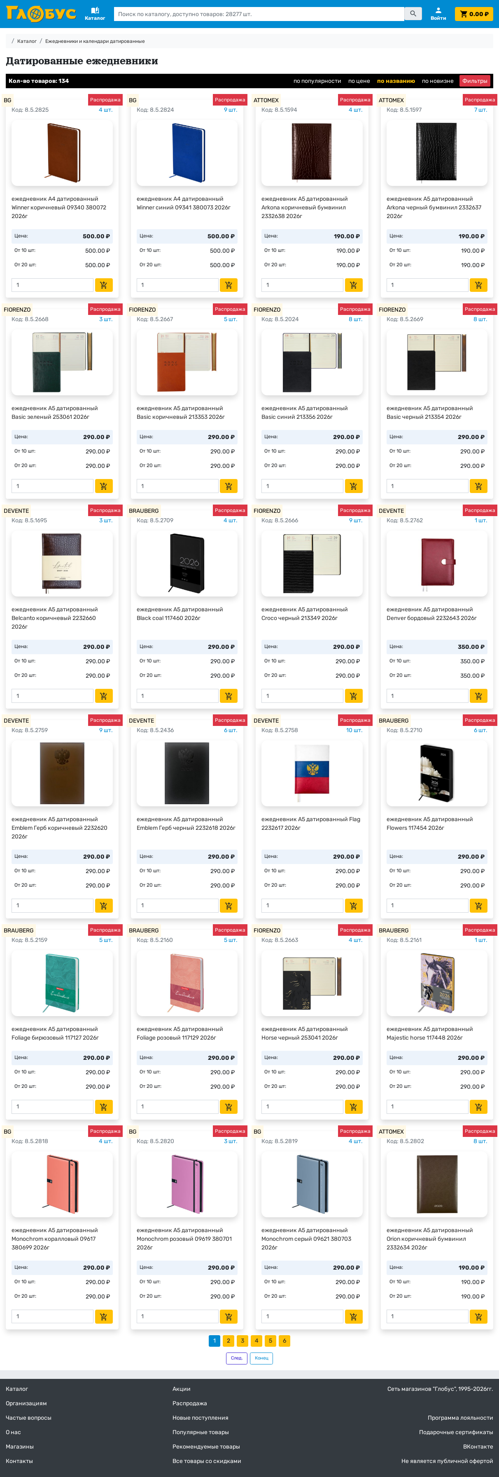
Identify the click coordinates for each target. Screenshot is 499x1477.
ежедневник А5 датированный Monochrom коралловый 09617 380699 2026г (55, 1239)
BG (8, 100)
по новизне (438, 81)
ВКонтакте (478, 1446)
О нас (13, 1432)
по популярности (317, 81)
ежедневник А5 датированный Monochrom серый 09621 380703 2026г (306, 1239)
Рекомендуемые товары (206, 1446)
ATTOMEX (266, 100)
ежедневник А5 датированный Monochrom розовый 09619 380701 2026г (184, 1239)
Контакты (19, 1461)
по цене (359, 81)
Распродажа (190, 1403)
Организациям (26, 1403)
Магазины (20, 1446)
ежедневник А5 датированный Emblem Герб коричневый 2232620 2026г (59, 828)
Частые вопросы (28, 1417)
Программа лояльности (460, 1417)
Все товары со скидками (207, 1461)
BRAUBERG (144, 510)
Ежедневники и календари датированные (95, 41)
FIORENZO (17, 309)
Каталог (27, 41)
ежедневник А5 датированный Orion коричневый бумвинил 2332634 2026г (430, 1239)
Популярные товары (201, 1432)
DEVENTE (16, 510)
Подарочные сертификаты (456, 1432)
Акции (182, 1388)
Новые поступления (201, 1417)
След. (237, 1358)
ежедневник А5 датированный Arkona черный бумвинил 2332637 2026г (434, 207)
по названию (396, 81)
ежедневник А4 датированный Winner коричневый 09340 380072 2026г (59, 207)
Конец (261, 1358)
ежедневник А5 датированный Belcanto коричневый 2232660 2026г (55, 618)
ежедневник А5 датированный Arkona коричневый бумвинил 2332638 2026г (304, 207)
